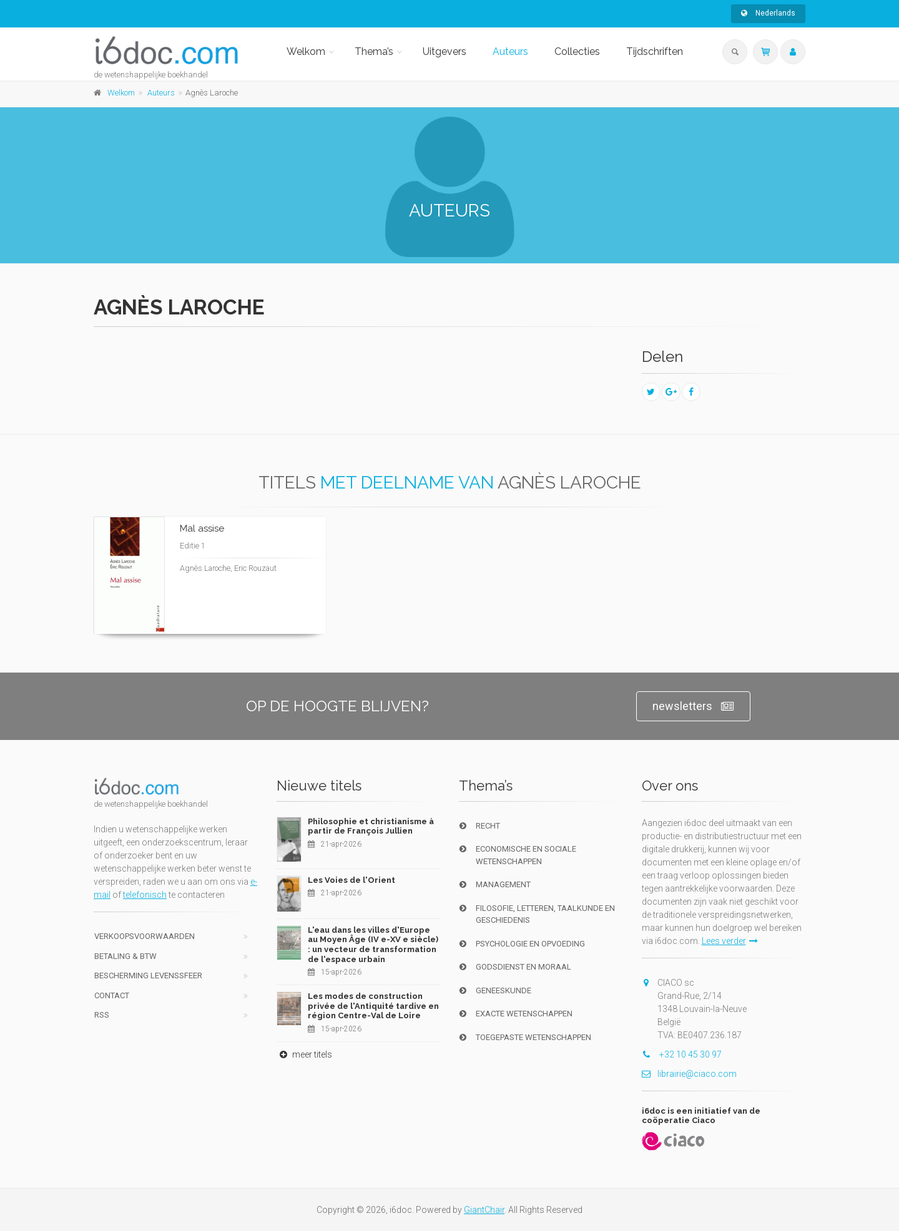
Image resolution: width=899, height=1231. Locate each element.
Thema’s (374, 51)
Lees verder (730, 941)
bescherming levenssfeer (148, 975)
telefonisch (145, 895)
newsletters (693, 706)
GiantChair (484, 1210)
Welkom (306, 51)
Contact (111, 995)
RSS (101, 1014)
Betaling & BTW (125, 956)
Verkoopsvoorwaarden (144, 936)
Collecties (577, 51)
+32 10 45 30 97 (682, 1054)
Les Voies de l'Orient (351, 880)
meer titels (304, 1054)
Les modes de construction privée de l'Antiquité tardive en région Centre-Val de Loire (373, 1005)
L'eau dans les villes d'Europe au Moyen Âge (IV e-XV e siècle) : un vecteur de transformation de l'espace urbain (373, 944)
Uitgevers (444, 51)
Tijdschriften (654, 51)
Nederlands (768, 13)
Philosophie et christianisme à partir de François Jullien (371, 826)
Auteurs (510, 51)
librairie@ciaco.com (689, 1074)
